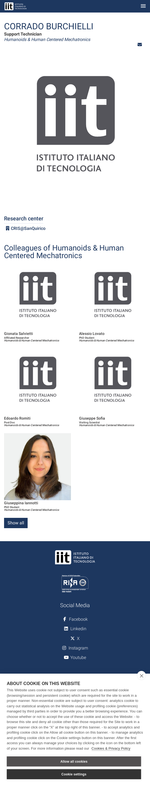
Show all (16, 522)
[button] (140, 44)
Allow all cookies (73, 761)
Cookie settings (73, 774)
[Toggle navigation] (143, 6)
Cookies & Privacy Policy (111, 748)
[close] (141, 675)
